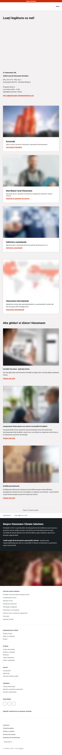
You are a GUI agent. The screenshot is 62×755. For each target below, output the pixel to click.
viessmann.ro (7, 515)
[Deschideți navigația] (58, 6)
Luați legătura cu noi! (20, 515)
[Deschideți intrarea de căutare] (53, 6)
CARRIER (21, 748)
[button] (31, 510)
